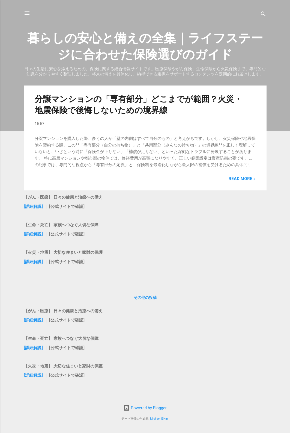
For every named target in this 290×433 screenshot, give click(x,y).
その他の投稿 (145, 297)
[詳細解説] (33, 206)
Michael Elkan (159, 418)
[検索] (263, 15)
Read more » (242, 178)
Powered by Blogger (145, 407)
